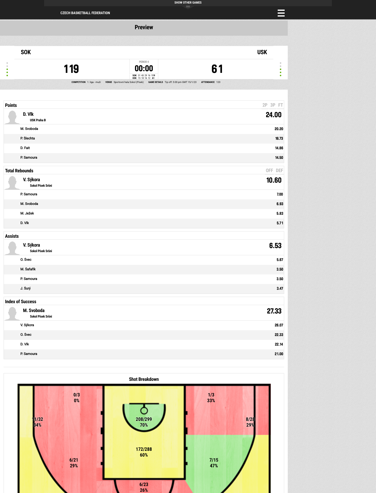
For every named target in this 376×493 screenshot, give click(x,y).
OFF (269, 170)
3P (272, 105)
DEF (279, 170)
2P (264, 105)
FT (280, 105)
